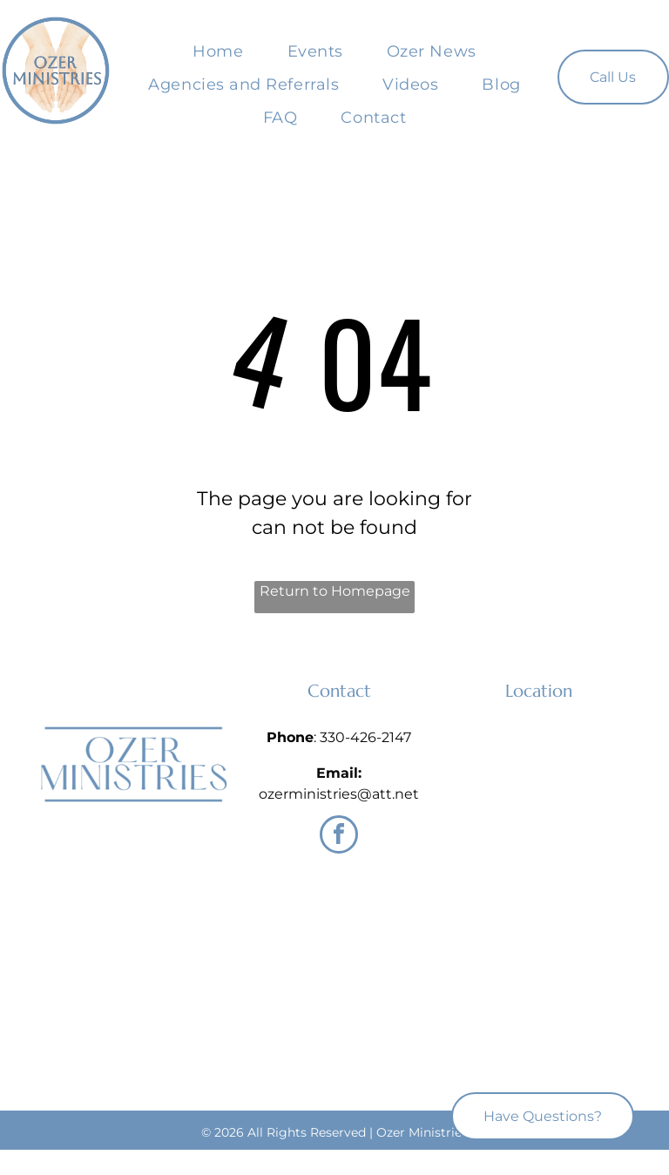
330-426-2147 (365, 737)
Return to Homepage (335, 591)
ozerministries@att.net (339, 794)
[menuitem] (218, 51)
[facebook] (339, 836)
